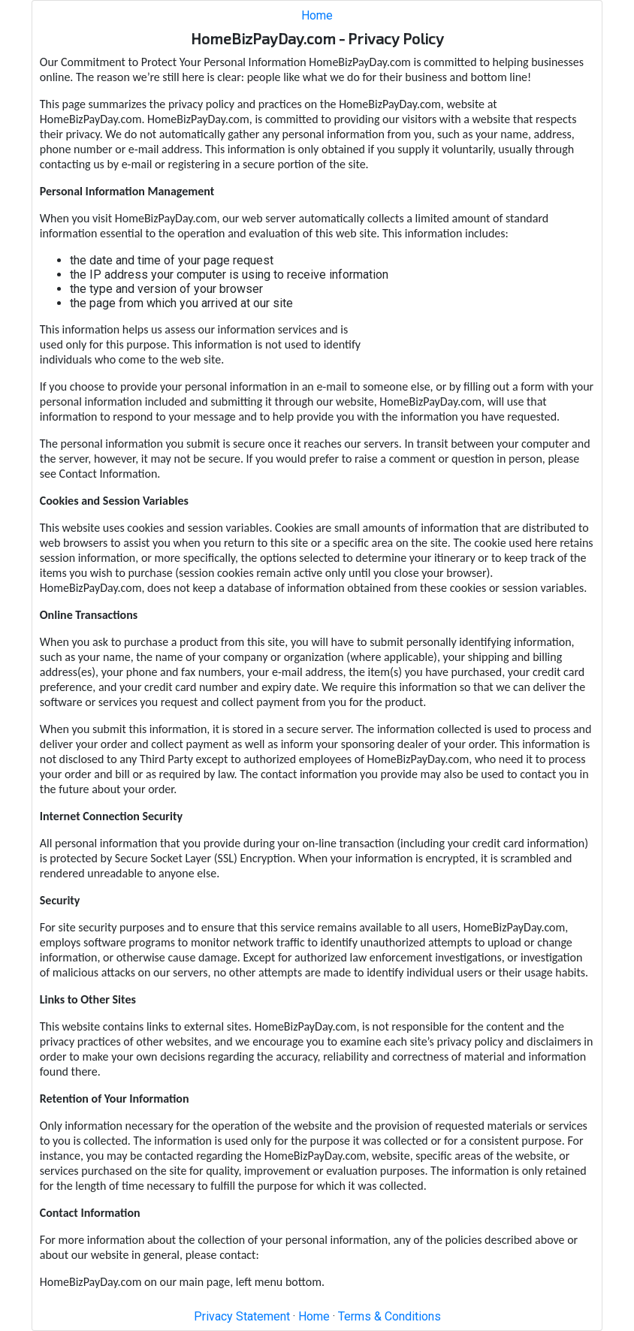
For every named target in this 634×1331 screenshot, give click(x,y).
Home (317, 15)
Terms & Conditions (389, 1316)
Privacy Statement (242, 1316)
